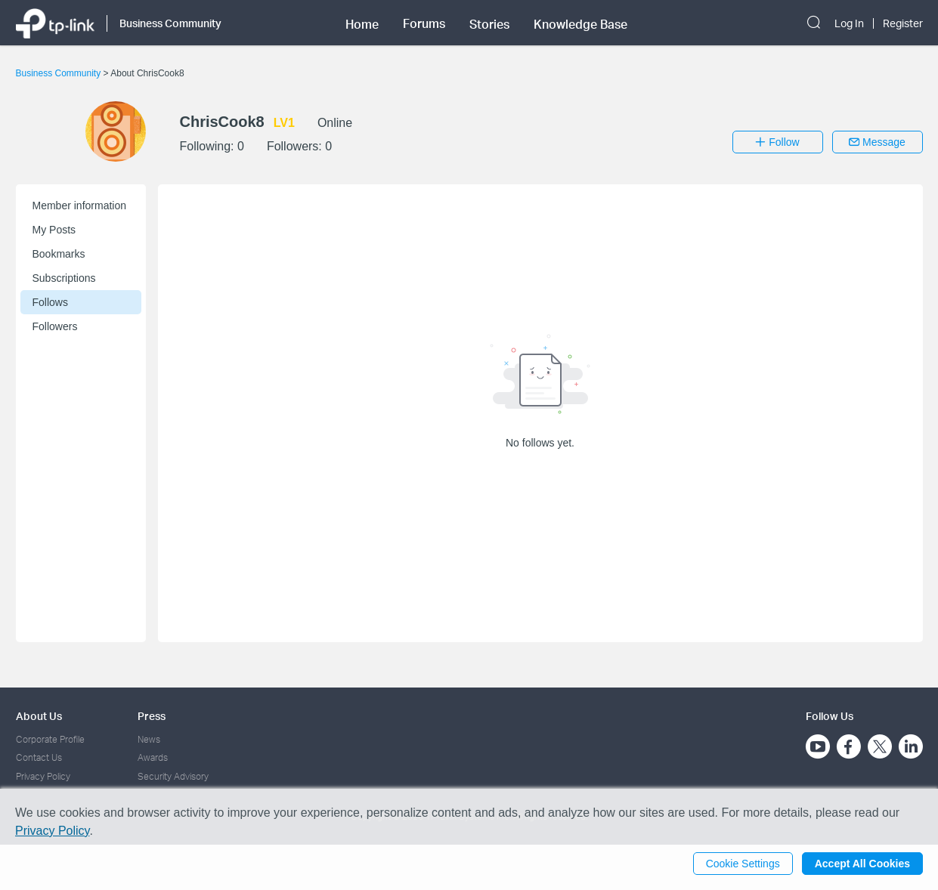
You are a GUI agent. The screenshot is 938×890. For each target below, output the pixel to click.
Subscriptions (64, 278)
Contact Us (39, 757)
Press (152, 715)
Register (903, 23)
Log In (849, 23)
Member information (80, 205)
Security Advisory (173, 776)
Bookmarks (59, 254)
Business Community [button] (170, 23)
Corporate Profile (50, 739)
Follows (50, 302)
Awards (153, 757)
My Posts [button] (54, 230)
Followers (55, 326)
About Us (39, 715)
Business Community (60, 73)
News (149, 739)
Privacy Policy (43, 776)
